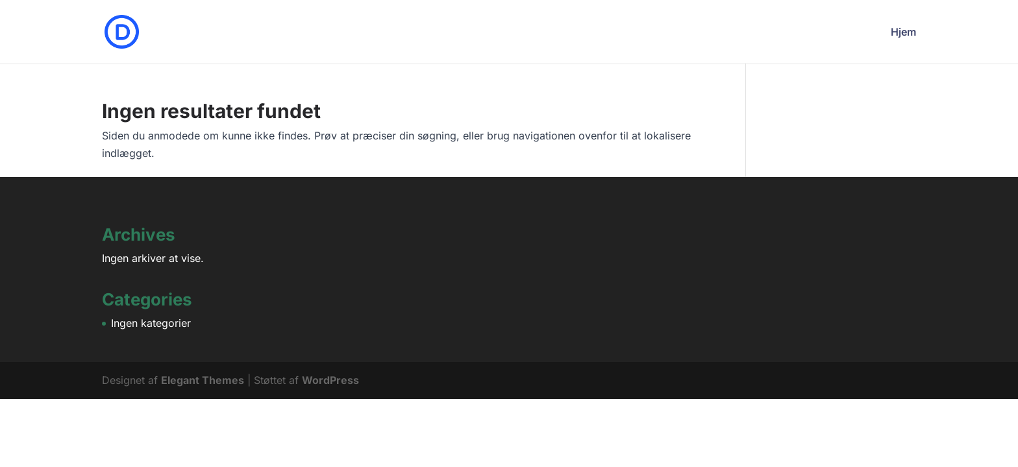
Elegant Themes (202, 380)
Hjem (903, 32)
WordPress (330, 380)
